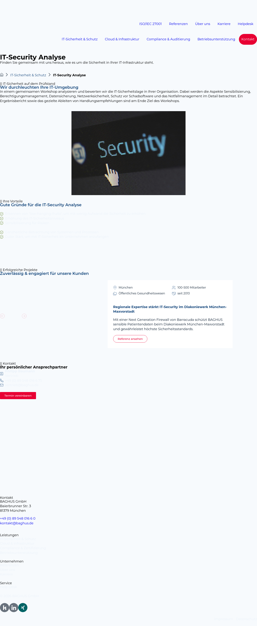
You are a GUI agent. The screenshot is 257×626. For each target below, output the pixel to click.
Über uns (202, 24)
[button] (2, 316)
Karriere (224, 24)
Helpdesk (245, 24)
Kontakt (247, 39)
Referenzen (178, 24)
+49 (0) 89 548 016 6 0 (17, 518)
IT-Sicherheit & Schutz (80, 39)
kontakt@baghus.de (16, 523)
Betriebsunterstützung (216, 39)
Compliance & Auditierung (168, 39)
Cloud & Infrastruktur (122, 39)
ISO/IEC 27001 (150, 24)
